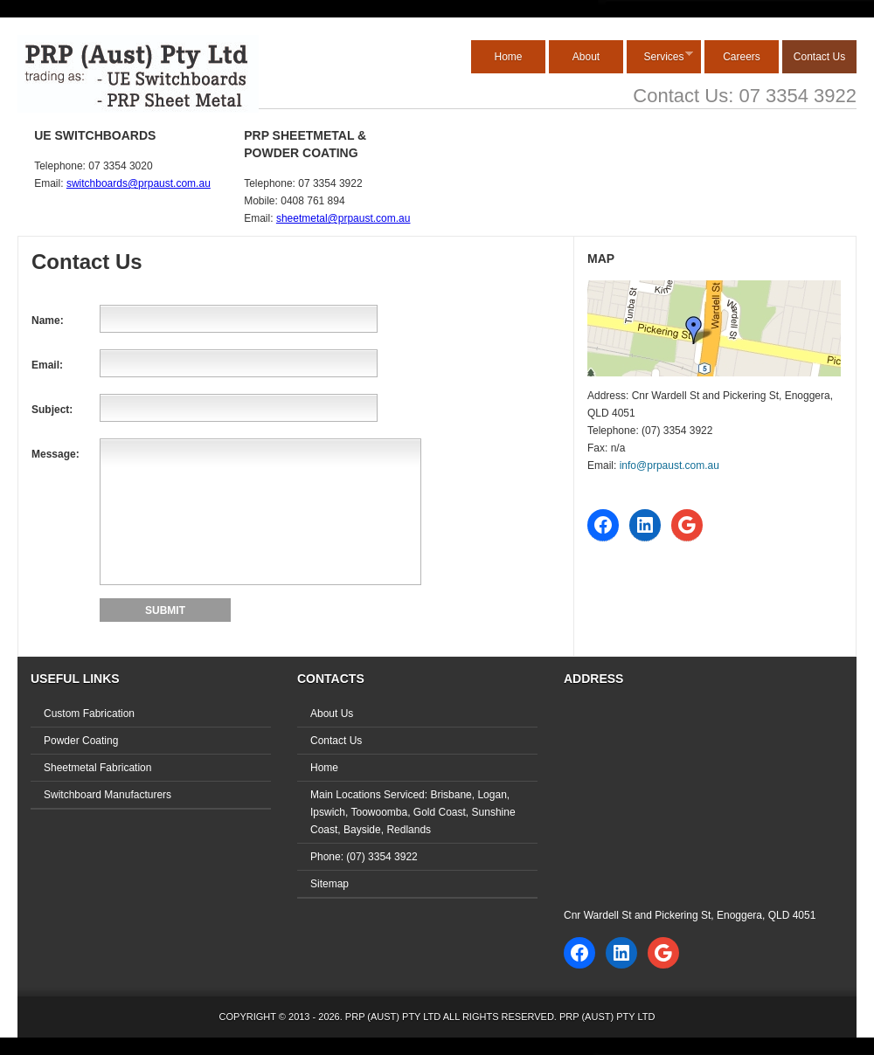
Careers (741, 57)
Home (508, 57)
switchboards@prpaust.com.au (138, 183)
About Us (331, 713)
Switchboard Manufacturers (107, 795)
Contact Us (819, 57)
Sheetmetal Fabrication (97, 768)
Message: (55, 454)
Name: (47, 320)
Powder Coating (81, 740)
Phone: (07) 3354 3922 (364, 857)
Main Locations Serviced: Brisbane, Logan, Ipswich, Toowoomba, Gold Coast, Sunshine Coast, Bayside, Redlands (413, 812)
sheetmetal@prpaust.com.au (343, 218)
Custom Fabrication (89, 713)
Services (660, 56)
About (586, 57)
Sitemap (329, 884)
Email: (47, 365)
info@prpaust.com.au (669, 465)
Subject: (52, 409)
